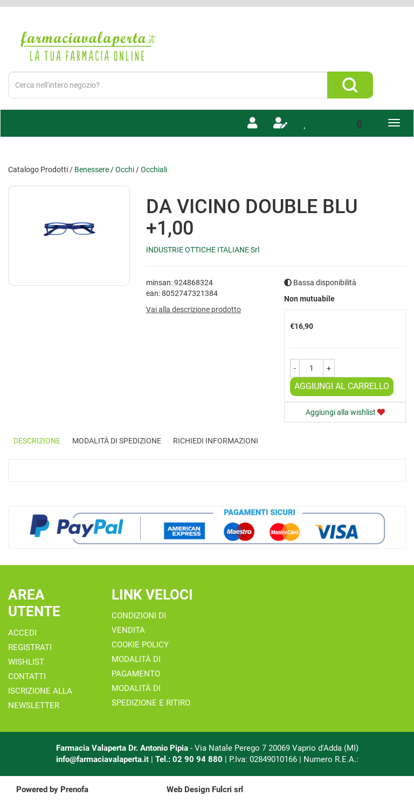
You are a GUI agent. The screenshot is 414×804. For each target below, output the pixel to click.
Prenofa (74, 789)
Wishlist (26, 662)
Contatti (27, 676)
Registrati (30, 647)
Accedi (22, 633)
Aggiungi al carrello (341, 386)
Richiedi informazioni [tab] (215, 440)
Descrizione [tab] (36, 440)
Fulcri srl (227, 789)
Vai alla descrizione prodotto (193, 309)
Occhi (124, 169)
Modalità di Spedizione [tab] (116, 440)
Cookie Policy (140, 645)
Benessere (91, 169)
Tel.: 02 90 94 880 (190, 759)
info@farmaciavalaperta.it (102, 759)
